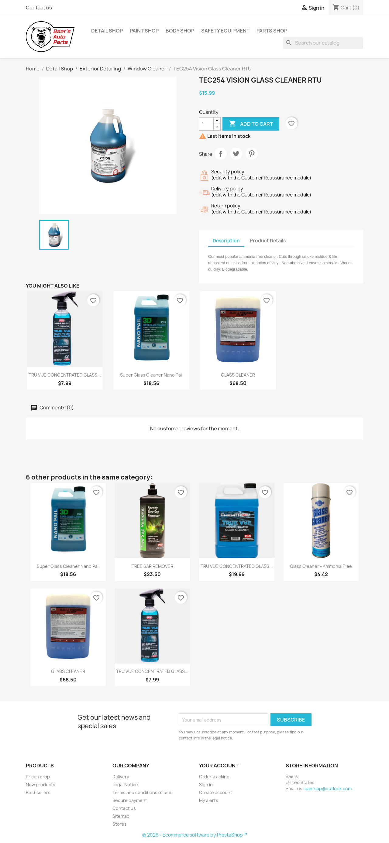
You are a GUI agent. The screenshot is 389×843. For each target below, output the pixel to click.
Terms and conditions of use (141, 792)
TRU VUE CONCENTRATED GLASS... (65, 375)
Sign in (206, 784)
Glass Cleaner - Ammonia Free (321, 566)
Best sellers (38, 792)
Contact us (39, 7)
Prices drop (38, 777)
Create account (215, 792)
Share (221, 154)
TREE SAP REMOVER (152, 566)
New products (40, 784)
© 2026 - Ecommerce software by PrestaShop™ (194, 835)
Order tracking (214, 777)
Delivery (120, 777)
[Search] (323, 43)
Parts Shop (271, 30)
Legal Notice (125, 784)
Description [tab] (226, 240)
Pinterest (252, 154)
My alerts (208, 800)
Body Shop (180, 30)
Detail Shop (107, 30)
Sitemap (120, 816)
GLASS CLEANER (238, 375)
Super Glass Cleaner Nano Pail (151, 375)
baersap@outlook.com (328, 788)
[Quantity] (206, 124)
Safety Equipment (225, 30)
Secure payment (129, 800)
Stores (119, 824)
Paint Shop (144, 30)
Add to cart (251, 124)
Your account (219, 765)
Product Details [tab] (268, 240)
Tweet (236, 154)
